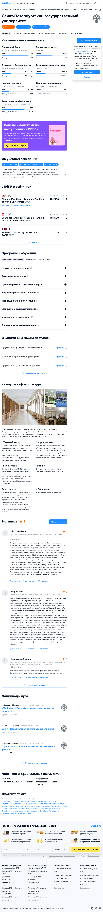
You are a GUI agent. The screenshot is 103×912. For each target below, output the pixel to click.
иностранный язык (35, 348)
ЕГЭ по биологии (60, 878)
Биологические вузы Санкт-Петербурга (22, 801)
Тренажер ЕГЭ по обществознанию (8, 883)
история (21, 348)
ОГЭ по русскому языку (89, 869)
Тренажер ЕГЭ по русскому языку (12, 872)
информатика (35, 357)
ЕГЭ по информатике (61, 882)
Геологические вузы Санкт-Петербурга (36, 804)
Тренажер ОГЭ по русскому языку (38, 872)
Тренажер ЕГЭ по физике (11, 897)
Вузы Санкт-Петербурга (10, 799)
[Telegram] (96, 908)
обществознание (24, 366)
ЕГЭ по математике (61, 872)
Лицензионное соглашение (29, 908)
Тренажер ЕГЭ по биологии (12, 888)
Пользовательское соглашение (52, 908)
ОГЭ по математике (87, 872)
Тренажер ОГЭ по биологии (38, 888)
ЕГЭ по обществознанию (63, 875)
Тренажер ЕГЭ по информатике (8, 892)
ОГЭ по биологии (86, 878)
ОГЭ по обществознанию (89, 875)
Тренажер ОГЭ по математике (34, 878)
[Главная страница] (7, 3)
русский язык (9, 348)
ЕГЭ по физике (59, 885)
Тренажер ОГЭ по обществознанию (34, 883)
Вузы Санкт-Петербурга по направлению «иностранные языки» (39, 806)
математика (8, 357)
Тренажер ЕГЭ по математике (8, 878)
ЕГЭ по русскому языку (62, 869)
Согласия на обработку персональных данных (62, 856)
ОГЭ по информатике (88, 882)
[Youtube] (100, 908)
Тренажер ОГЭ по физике (37, 897)
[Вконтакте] (92, 908)
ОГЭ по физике (86, 885)
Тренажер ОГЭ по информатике (34, 892)
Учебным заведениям (10, 908)
